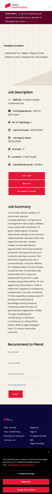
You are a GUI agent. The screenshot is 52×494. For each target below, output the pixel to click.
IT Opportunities (38, 436)
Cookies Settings (26, 475)
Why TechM (10, 427)
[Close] (49, 453)
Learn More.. (32, 21)
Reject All (25, 483)
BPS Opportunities (37, 442)
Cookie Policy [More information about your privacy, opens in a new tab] (13, 466)
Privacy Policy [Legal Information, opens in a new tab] (27, 466)
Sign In (33, 431)
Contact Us (10, 440)
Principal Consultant (14, 45)
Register (34, 427)
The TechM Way (12, 431)
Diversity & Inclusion (14, 436)
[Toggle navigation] (49, 7)
